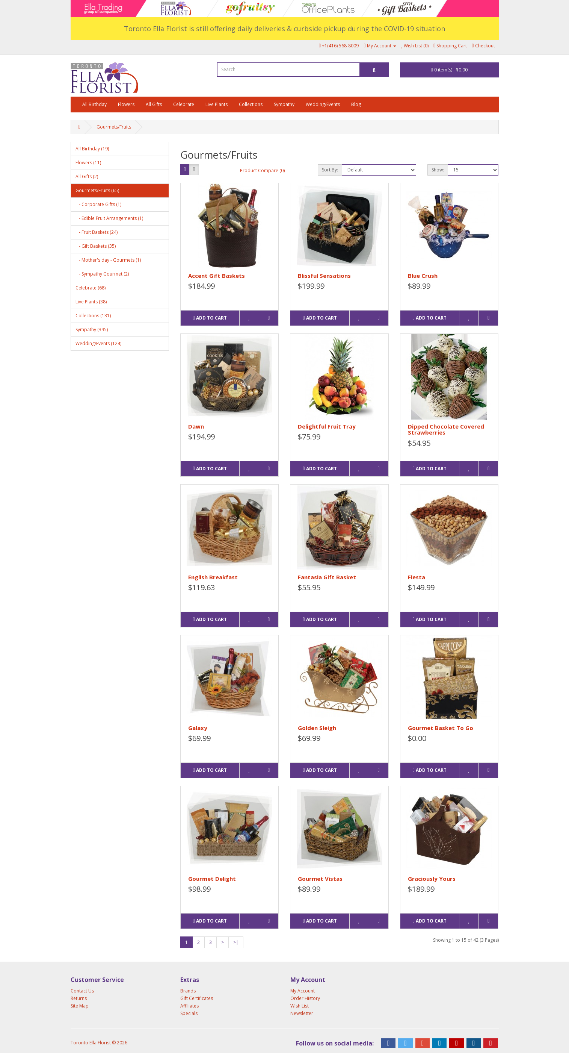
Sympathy (284, 104)
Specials (189, 1013)
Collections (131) (93, 315)
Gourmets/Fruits (114, 127)
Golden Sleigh (317, 728)
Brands (188, 991)
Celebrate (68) (90, 288)
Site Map (80, 1006)
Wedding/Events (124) (98, 343)
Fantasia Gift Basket (327, 577)
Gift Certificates (196, 998)
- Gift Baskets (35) (95, 246)
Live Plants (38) (91, 301)
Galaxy (197, 728)
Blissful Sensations (324, 275)
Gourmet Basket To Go (440, 728)
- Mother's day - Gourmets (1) (108, 260)
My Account (302, 991)
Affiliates (189, 1006)
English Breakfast (213, 577)
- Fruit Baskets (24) (96, 232)
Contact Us (82, 991)
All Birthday (94, 104)
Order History (305, 998)
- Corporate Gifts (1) (98, 204)
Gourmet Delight (212, 878)
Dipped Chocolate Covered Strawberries (446, 429)
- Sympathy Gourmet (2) (102, 274)
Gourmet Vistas (320, 878)
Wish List (299, 1006)
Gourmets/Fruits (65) (97, 190)
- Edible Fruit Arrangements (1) (109, 218)
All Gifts (154, 104)
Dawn (196, 426)
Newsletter (301, 1013)
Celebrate (183, 104)
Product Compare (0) (262, 170)
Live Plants (216, 104)
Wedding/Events (323, 104)
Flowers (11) (88, 162)
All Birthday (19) (92, 148)
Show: (438, 170)
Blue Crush (423, 275)
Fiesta (416, 577)
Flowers (126, 104)
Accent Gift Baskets (216, 275)
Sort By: (330, 170)
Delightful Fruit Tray (327, 426)
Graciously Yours (432, 878)
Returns (79, 998)
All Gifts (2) (86, 176)
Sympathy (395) (91, 329)
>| (235, 942)
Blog (356, 104)
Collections (251, 104)
